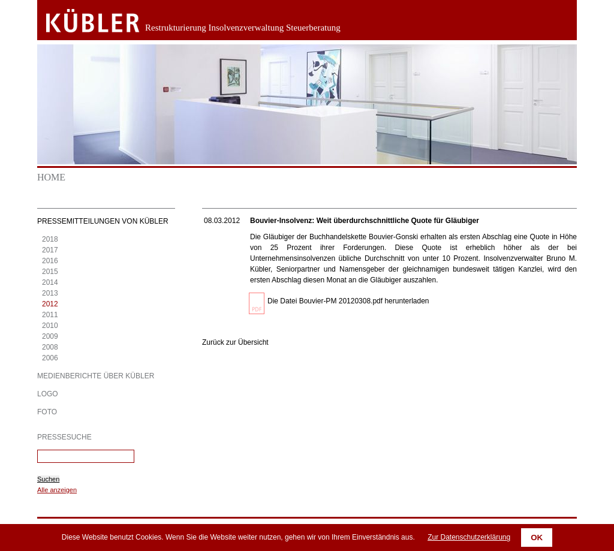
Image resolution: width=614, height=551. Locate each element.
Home (51, 177)
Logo (47, 394)
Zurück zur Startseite (83, 21)
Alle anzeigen (57, 489)
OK (537, 537)
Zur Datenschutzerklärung (469, 537)
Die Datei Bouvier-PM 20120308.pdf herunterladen (348, 301)
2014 (50, 282)
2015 (50, 271)
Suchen (48, 479)
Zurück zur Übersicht (235, 342)
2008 (50, 347)
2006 (50, 358)
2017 (50, 250)
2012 (50, 304)
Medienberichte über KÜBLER (95, 376)
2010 (50, 325)
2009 (50, 336)
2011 (50, 315)
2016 (50, 261)
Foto (47, 412)
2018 (50, 239)
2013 (50, 293)
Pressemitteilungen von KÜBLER (102, 221)
